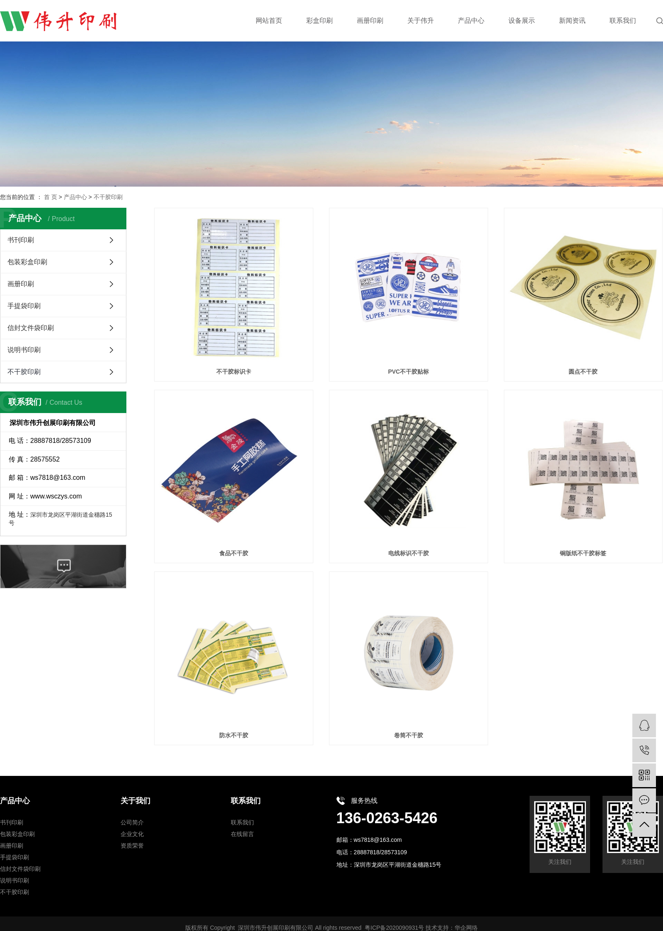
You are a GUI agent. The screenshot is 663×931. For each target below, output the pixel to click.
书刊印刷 (20, 239)
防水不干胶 (233, 735)
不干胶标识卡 (233, 371)
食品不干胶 (233, 553)
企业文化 (132, 834)
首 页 (50, 197)
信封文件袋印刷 (30, 327)
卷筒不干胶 (408, 735)
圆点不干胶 (583, 371)
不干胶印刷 (108, 197)
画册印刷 (20, 283)
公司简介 (132, 822)
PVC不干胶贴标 (408, 371)
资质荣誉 (132, 845)
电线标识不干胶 (408, 553)
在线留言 (242, 834)
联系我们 (242, 822)
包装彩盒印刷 (27, 261)
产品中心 (75, 197)
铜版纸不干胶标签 (583, 553)
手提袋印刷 (24, 305)
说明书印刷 (24, 349)
